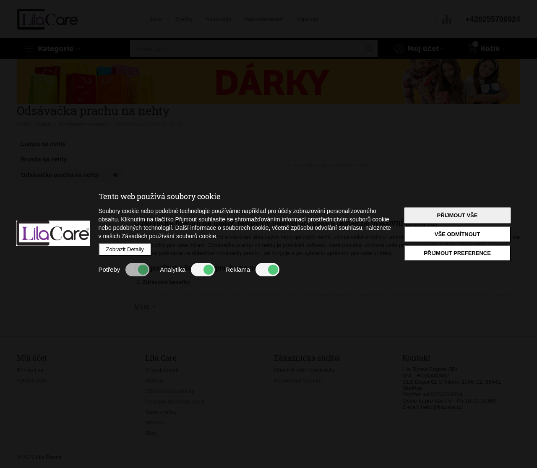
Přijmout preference (457, 253)
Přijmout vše (457, 215)
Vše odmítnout (457, 234)
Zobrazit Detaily (125, 249)
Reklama (252, 269)
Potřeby (124, 269)
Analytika (187, 269)
